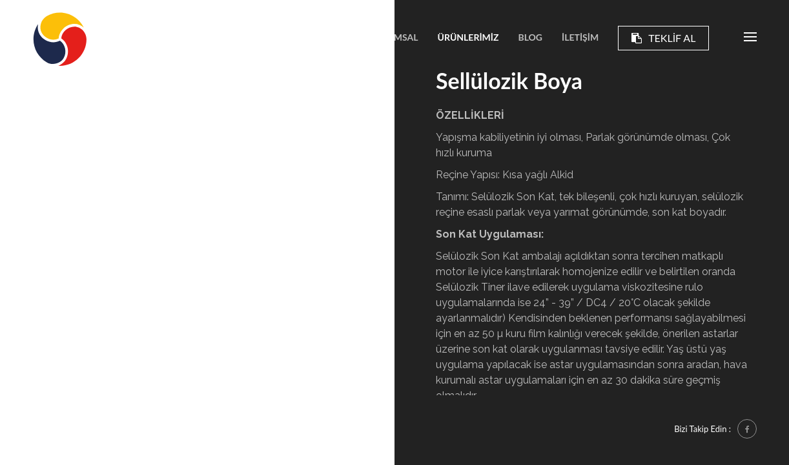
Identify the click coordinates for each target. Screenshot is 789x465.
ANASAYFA (325, 37)
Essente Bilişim (104, 428)
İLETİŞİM (580, 37)
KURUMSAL (393, 37)
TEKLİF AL (663, 38)
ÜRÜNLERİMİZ (468, 37)
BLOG (530, 37)
